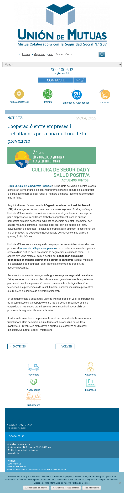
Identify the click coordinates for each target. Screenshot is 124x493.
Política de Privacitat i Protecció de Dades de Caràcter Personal (37, 469)
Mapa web (39, 54)
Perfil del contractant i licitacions (23, 450)
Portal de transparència (19, 444)
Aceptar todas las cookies (36, 488)
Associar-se (17, 436)
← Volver (65, 346)
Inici (50, 54)
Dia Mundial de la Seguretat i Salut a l (31, 186)
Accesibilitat (14, 453)
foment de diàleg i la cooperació (37, 248)
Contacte (12, 460)
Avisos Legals (14, 463)
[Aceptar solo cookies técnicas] (120, 482)
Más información (91, 488)
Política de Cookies (17, 466)
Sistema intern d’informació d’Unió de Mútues (29, 447)
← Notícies (18, 346)
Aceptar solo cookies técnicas (66, 488)
